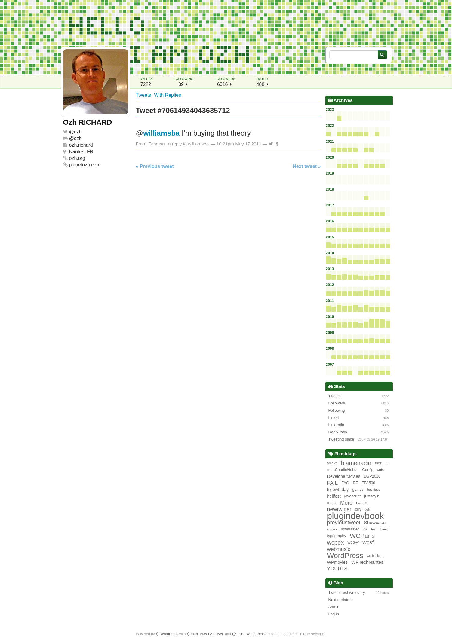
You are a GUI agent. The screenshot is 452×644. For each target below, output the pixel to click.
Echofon (156, 143)
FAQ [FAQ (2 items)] (345, 483)
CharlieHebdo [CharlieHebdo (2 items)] (347, 469)
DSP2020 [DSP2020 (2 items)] (372, 476)
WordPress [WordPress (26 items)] (345, 555)
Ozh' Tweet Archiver (205, 634)
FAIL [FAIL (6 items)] (332, 483)
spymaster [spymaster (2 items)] (350, 529)
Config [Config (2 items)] (367, 469)
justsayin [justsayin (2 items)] (371, 496)
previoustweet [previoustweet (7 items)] (344, 523)
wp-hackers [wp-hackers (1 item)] (375, 555)
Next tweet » (307, 166)
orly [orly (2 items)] (358, 509)
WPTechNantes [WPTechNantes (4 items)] (367, 562)
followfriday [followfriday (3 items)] (338, 489)
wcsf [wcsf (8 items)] (368, 542)
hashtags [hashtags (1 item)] (373, 489)
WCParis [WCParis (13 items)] (362, 536)
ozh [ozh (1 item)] (367, 509)
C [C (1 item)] (387, 463)
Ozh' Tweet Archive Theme (256, 634)
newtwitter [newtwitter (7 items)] (339, 509)
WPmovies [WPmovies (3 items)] (337, 562)
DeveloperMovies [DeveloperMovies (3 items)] (344, 476)
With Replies (167, 95)
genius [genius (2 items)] (358, 489)
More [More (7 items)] (346, 503)
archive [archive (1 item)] (332, 463)
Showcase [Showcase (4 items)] (375, 522)
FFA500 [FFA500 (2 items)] (368, 483)
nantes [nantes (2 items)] (362, 502)
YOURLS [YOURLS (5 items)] (337, 569)
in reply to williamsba (188, 143)
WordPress (167, 634)
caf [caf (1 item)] (329, 470)
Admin (334, 607)
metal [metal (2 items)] (332, 502)
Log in (333, 614)
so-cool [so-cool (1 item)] (332, 529)
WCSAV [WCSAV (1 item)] (353, 542)
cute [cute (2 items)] (380, 469)
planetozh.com (84, 164)
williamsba (161, 133)
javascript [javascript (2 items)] (352, 496)
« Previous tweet (155, 166)
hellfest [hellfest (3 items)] (334, 496)
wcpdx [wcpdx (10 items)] (335, 542)
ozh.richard (81, 145)
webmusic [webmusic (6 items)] (338, 549)
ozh (78, 131)
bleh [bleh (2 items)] (378, 463)
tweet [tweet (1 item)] (384, 529)
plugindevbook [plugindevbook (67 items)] (355, 516)
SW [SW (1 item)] (364, 529)
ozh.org (77, 158)
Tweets (143, 95)
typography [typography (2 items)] (336, 535)
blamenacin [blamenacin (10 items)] (356, 463)
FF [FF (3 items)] (355, 483)
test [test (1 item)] (373, 529)
